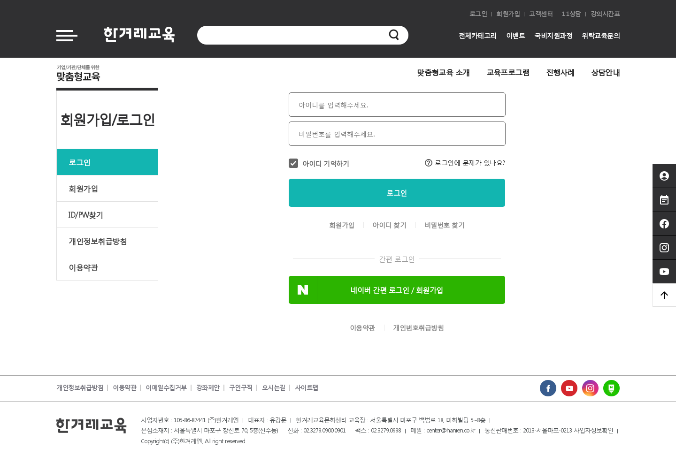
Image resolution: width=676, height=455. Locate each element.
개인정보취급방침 (98, 241)
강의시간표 (605, 14)
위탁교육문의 (601, 35)
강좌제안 (208, 388)
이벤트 (515, 35)
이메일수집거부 (166, 388)
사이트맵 (306, 388)
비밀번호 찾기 (444, 225)
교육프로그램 (508, 72)
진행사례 (560, 72)
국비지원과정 (553, 35)
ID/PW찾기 (86, 215)
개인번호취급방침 (418, 328)
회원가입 (508, 14)
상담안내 (605, 72)
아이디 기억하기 (325, 163)
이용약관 (83, 267)
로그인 (478, 14)
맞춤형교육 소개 (443, 72)
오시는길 (273, 388)
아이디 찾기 (389, 225)
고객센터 (541, 14)
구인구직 (241, 388)
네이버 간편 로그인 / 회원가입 (396, 290)
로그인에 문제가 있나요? (465, 162)
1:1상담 (571, 14)
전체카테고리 (478, 35)
